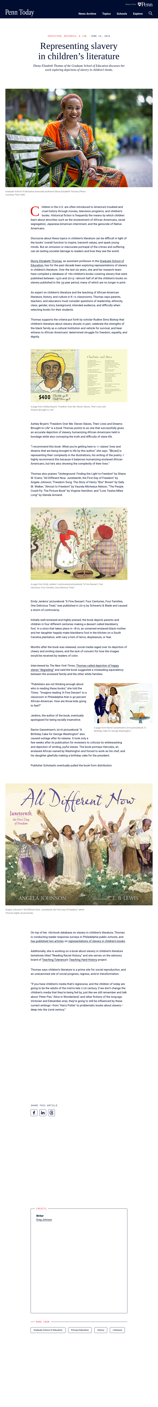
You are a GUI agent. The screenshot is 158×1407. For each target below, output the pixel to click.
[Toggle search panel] (150, 13)
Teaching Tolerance (54, 959)
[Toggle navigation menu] (106, 13)
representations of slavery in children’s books (96, 941)
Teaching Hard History (83, 959)
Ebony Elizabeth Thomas (46, 261)
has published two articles (47, 941)
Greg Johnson (44, 1219)
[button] (79, 375)
